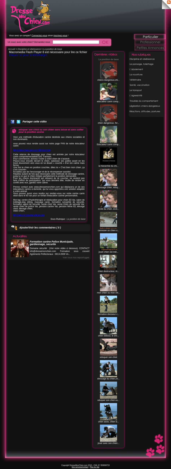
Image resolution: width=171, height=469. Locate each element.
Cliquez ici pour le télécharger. (28, 55)
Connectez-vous (39, 35)
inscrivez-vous (60, 35)
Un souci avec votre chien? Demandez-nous (29, 42)
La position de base (52, 49)
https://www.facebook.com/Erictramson (32, 150)
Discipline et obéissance (29, 49)
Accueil (11, 49)
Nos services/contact (80, 467)
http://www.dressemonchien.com (28, 215)
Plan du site (94, 467)
